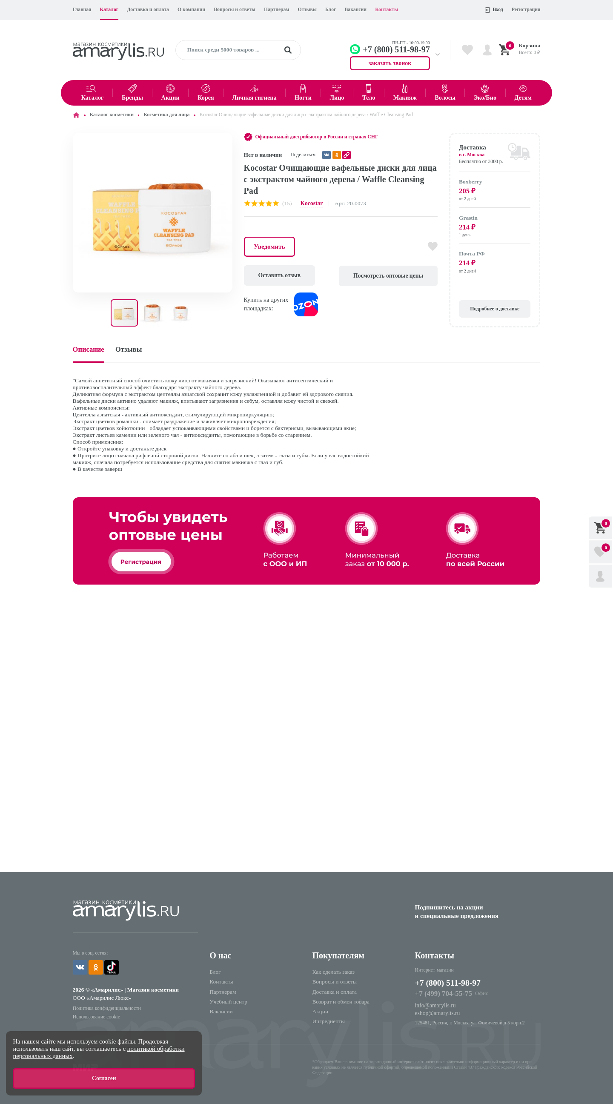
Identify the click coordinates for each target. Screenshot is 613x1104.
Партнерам (276, 9)
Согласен (104, 1078)
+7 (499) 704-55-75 (443, 993)
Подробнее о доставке (494, 309)
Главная (82, 9)
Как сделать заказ (333, 972)
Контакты (386, 9)
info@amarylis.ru (435, 1005)
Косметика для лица (167, 115)
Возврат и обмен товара (341, 1001)
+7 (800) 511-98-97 (448, 982)
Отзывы (307, 9)
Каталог (109, 9)
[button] (225, 140)
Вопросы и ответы (234, 9)
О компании (191, 9)
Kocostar (311, 203)
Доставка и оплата (148, 9)
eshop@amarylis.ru (437, 1013)
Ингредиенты (328, 1021)
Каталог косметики (112, 115)
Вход (494, 10)
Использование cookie (96, 1016)
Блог (330, 9)
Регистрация (526, 9)
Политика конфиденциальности (106, 1007)
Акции (320, 1011)
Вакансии (355, 9)
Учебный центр (228, 1001)
